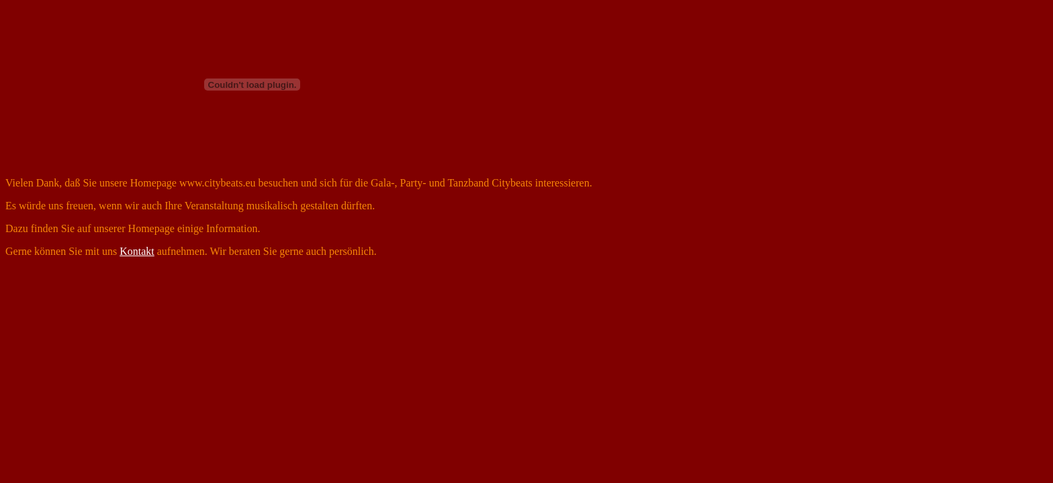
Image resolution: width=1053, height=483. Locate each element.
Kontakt (137, 251)
